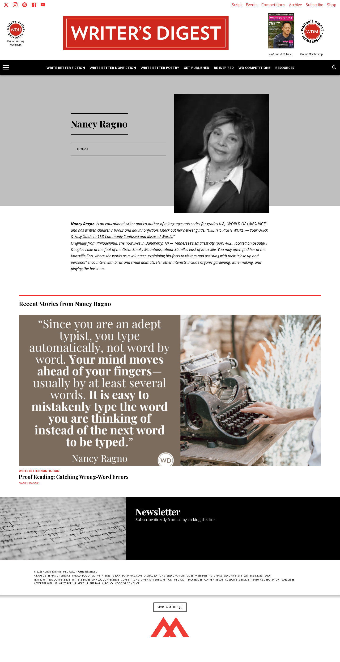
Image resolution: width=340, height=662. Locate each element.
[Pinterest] (24, 5)
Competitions (273, 4)
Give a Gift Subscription (156, 579)
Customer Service (237, 579)
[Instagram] (15, 5)
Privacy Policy (81, 575)
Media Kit (180, 579)
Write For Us (67, 583)
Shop (331, 4)
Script (237, 4)
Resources (284, 68)
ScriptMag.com (132, 575)
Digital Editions (154, 575)
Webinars (201, 575)
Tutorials (215, 575)
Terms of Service (59, 575)
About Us (40, 575)
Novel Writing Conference (52, 579)
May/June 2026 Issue (280, 54)
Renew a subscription (265, 579)
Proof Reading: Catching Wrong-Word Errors (73, 476)
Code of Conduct (127, 583)
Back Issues (194, 579)
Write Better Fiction (66, 68)
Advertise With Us (45, 583)
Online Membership (311, 54)
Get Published (196, 68)
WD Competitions (254, 68)
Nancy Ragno (29, 483)
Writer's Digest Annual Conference (95, 579)
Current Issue (213, 579)
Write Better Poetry (160, 68)
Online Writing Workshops (15, 42)
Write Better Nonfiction (113, 68)
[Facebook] (34, 5)
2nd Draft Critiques (180, 575)
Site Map (95, 583)
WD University (233, 575)
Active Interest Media (106, 575)
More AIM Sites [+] (170, 607)
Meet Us (83, 583)
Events (252, 4)
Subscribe (314, 4)
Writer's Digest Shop (257, 575)
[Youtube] (43, 5)
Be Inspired (224, 68)
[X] (6, 5)
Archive (295, 4)
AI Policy (107, 583)
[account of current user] (6, 67)
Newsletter (152, 545)
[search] (334, 67)
